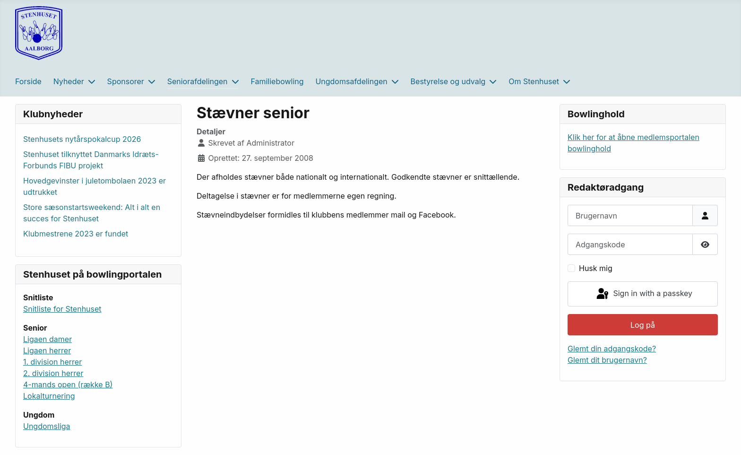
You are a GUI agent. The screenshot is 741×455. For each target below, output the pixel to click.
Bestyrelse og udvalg (448, 81)
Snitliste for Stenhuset (62, 309)
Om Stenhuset (533, 81)
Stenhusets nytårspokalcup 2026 (82, 139)
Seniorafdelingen (197, 81)
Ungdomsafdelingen (351, 81)
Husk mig (595, 268)
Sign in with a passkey (643, 294)
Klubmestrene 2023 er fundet (75, 233)
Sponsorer (125, 81)
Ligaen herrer (47, 350)
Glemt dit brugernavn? (607, 360)
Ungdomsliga (46, 426)
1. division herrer (52, 362)
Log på (642, 325)
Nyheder (68, 81)
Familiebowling (276, 81)
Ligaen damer (47, 339)
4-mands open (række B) (67, 384)
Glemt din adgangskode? (612, 348)
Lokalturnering (49, 396)
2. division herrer (53, 373)
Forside (28, 81)
